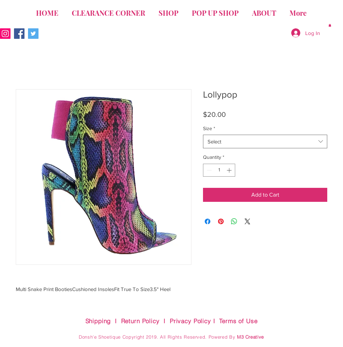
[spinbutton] (219, 170)
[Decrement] (208, 170)
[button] (330, 25)
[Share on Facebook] (207, 221)
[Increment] (229, 170)
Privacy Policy (190, 321)
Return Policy (140, 321)
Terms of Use (238, 321)
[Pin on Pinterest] (221, 221)
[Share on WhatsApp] (234, 221)
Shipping (98, 321)
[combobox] (265, 141)
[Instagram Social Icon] (5, 33)
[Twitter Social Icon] (33, 33)
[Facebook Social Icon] (19, 33)
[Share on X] (247, 221)
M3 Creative (250, 337)
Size (209, 128)
